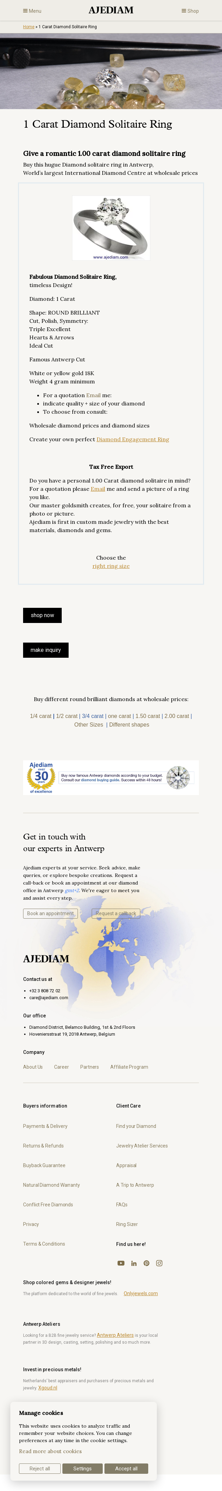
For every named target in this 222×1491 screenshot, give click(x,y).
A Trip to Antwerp (135, 1185)
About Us (33, 1067)
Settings (82, 1469)
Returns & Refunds (43, 1146)
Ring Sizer (127, 1224)
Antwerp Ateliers (115, 1335)
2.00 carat (176, 716)
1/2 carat (67, 716)
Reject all (40, 1469)
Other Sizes (88, 725)
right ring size (111, 565)
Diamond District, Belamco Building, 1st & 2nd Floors (82, 1027)
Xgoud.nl (47, 1387)
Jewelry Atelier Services (142, 1146)
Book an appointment (50, 913)
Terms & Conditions (44, 1244)
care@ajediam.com (48, 997)
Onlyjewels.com (141, 1293)
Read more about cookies (50, 1451)
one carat (119, 716)
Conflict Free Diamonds (48, 1204)
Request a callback (116, 913)
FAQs (122, 1204)
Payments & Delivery (45, 1126)
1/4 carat (40, 716)
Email (93, 395)
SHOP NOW (42, 615)
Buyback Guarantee (44, 1165)
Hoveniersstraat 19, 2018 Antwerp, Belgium (72, 1034)
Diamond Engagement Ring (133, 439)
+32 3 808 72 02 (44, 990)
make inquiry (46, 650)
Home (28, 26)
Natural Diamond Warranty (51, 1185)
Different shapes (129, 725)
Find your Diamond (136, 1126)
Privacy (31, 1224)
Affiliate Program (129, 1067)
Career (61, 1067)
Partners (89, 1067)
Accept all (126, 1469)
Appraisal (126, 1165)
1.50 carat (147, 716)
